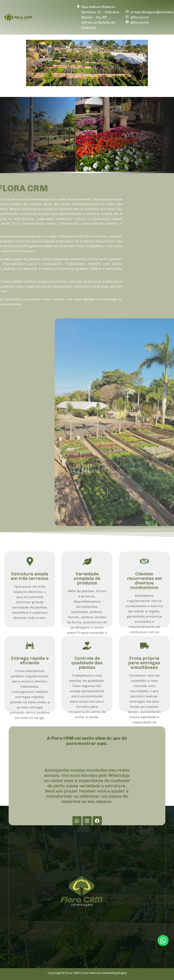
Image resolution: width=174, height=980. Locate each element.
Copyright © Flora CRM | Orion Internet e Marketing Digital (87, 973)
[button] (32, 63)
